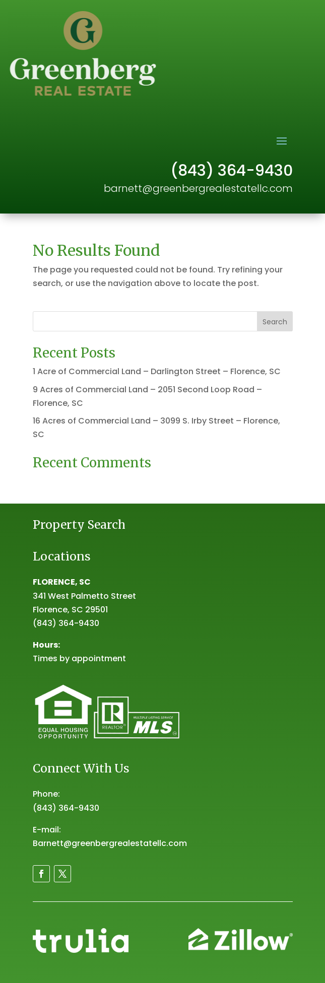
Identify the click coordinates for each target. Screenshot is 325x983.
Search (275, 322)
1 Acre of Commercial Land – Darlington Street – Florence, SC (157, 371)
